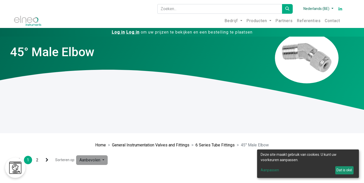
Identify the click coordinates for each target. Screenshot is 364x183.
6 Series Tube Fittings (215, 145)
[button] (92, 160)
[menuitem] (233, 21)
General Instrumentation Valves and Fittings (150, 145)
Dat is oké (344, 170)
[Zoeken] (287, 9)
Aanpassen (270, 170)
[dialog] (308, 163)
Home (100, 145)
